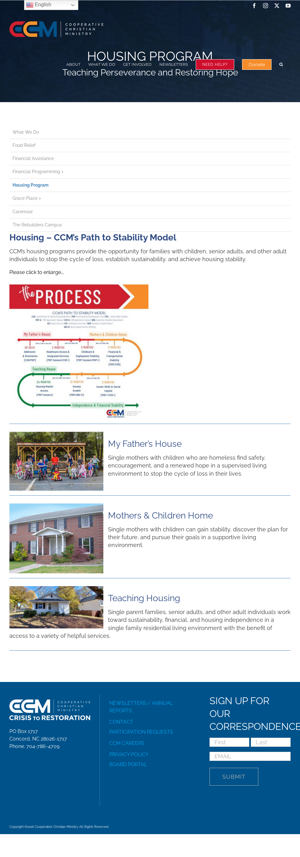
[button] (281, 64)
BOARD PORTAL (128, 764)
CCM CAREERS (126, 743)
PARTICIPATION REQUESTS (141, 732)
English (38, 5)
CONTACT (121, 722)
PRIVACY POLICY (128, 754)
